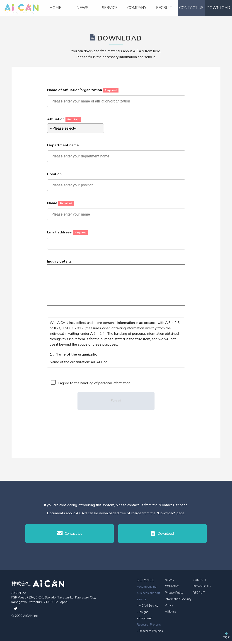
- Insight (142, 612)
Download (162, 533)
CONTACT (199, 580)
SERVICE (110, 7)
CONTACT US (191, 7)
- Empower (144, 618)
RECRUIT (164, 7)
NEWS (82, 7)
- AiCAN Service (147, 606)
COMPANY (136, 7)
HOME (55, 7)
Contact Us (69, 533)
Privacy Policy (174, 593)
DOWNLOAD (218, 7)
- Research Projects (150, 631)
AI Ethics (170, 612)
